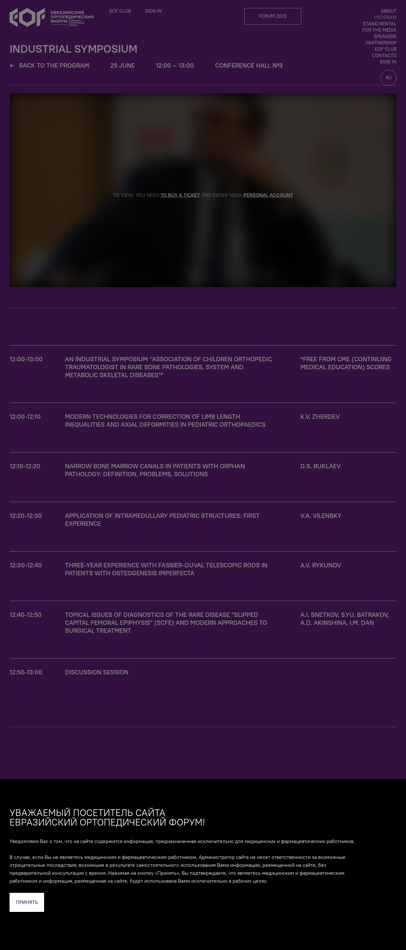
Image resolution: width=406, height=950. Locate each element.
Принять (27, 902)
